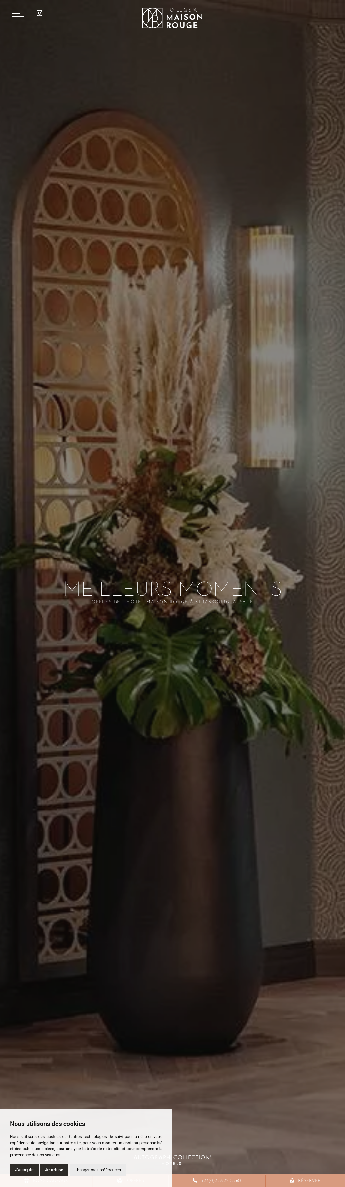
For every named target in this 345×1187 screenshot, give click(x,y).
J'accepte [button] (24, 1169)
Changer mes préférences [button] (98, 1170)
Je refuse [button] (54, 1169)
